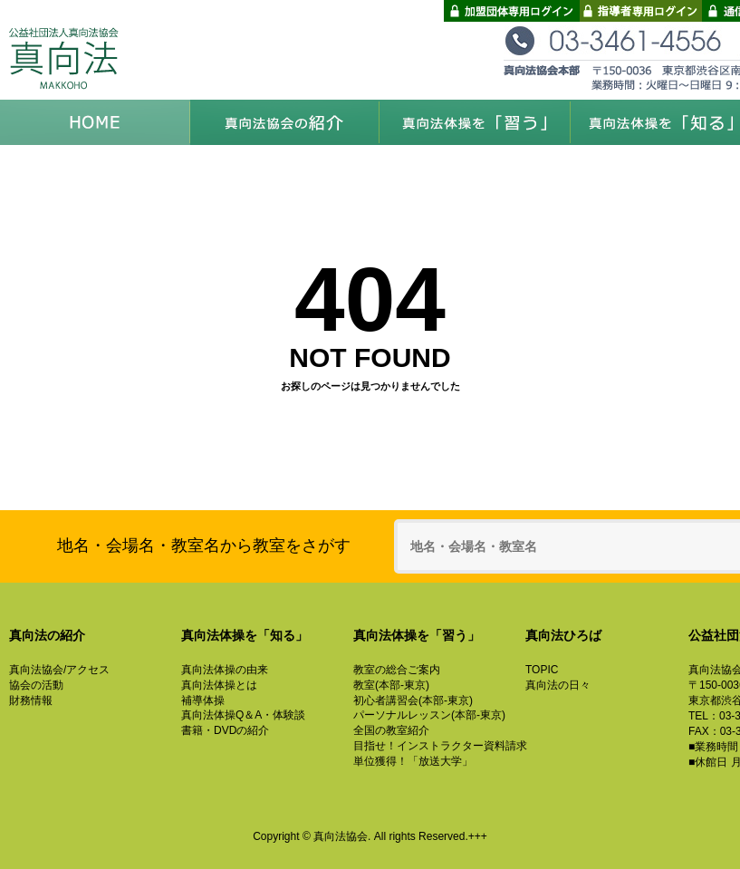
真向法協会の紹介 (285, 122)
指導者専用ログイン (641, 11)
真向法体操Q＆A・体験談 (243, 715)
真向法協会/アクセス (59, 669)
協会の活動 (36, 685)
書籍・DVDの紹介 (225, 730)
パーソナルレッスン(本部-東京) (429, 715)
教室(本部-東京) (391, 685)
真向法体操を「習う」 (475, 122)
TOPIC (541, 669)
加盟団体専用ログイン (512, 11)
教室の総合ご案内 (396, 669)
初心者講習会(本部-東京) (413, 700)
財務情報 (31, 700)
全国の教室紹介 (391, 730)
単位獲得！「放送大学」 (413, 761)
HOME (95, 122)
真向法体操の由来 (224, 669)
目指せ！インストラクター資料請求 (440, 745)
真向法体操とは (219, 685)
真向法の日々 (558, 685)
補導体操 (203, 700)
